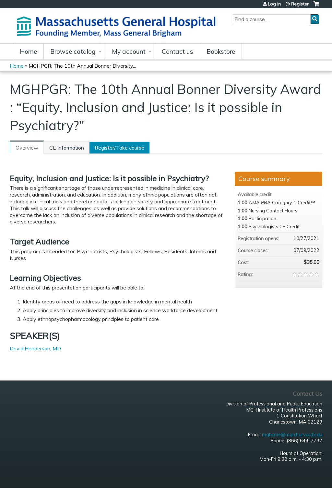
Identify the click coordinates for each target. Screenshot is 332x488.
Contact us (177, 51)
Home (28, 51)
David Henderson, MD (35, 348)
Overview (27, 147)
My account (129, 51)
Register (300, 4)
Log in (274, 4)
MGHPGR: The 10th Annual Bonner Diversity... (82, 65)
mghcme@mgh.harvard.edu (292, 434)
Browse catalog (73, 51)
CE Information (66, 147)
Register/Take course (119, 147)
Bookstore (221, 51)
